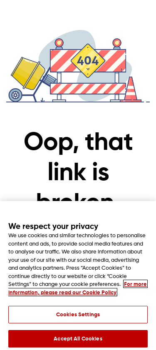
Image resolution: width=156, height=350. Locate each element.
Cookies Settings (78, 316)
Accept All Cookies (78, 340)
